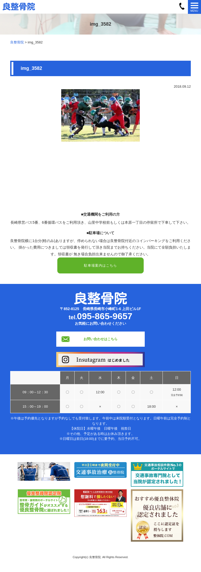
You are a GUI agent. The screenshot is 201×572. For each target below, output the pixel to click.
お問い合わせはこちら (100, 339)
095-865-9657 (104, 316)
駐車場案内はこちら (100, 265)
